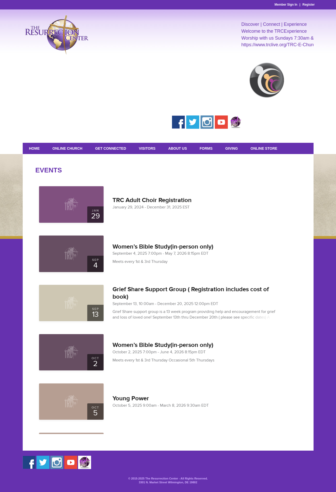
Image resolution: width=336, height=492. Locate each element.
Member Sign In (286, 4)
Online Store (264, 148)
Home (34, 148)
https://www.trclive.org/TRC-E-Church (282, 44)
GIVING (231, 148)
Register (308, 4)
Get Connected (110, 148)
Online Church (67, 148)
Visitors (147, 148)
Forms (206, 148)
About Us (177, 148)
